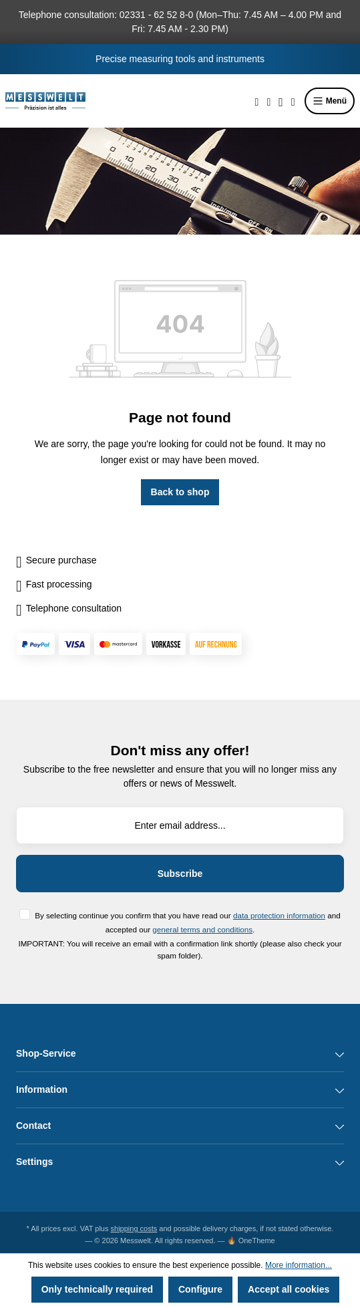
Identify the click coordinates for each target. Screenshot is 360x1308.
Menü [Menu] (330, 101)
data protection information (279, 915)
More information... (298, 1265)
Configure (200, 1289)
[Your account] (281, 101)
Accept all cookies (288, 1289)
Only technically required (97, 1289)
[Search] (257, 101)
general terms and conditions (202, 929)
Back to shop (180, 492)
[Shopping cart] (293, 101)
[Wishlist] (268, 101)
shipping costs (134, 1228)
